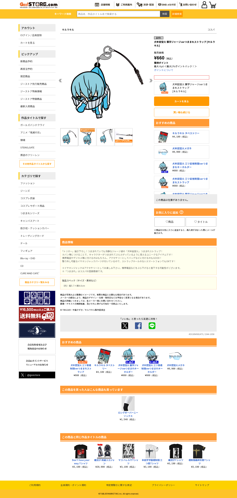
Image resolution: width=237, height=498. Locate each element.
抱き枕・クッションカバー (34, 228)
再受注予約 (26, 69)
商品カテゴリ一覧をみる (37, 282)
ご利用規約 (35, 485)
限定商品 (25, 76)
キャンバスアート (29, 221)
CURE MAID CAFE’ (29, 273)
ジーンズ (25, 190)
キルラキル (68, 29)
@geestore (30, 375)
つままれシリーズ (29, 213)
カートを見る (27, 42)
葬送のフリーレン (30, 155)
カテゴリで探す (31, 176)
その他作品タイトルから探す (37, 163)
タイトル (201, 221)
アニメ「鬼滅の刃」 (31, 132)
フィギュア (26, 251)
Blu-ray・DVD (27, 258)
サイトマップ (202, 485)
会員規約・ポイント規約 (73, 485)
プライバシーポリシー (163, 485)
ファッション (27, 183)
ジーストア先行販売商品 (33, 84)
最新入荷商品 (27, 106)
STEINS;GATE (27, 147)
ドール (24, 243)
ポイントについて (163, 70)
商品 (169, 221)
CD (22, 266)
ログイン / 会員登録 (31, 35)
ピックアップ (29, 54)
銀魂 (22, 140)
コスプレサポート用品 (32, 206)
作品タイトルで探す (33, 118)
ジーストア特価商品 (31, 99)
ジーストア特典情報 (31, 91)
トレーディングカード (32, 236)
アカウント (28, 28)
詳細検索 (177, 14)
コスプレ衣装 (27, 198)
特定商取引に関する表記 (119, 485)
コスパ (211, 29)
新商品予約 (26, 61)
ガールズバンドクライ (32, 125)
